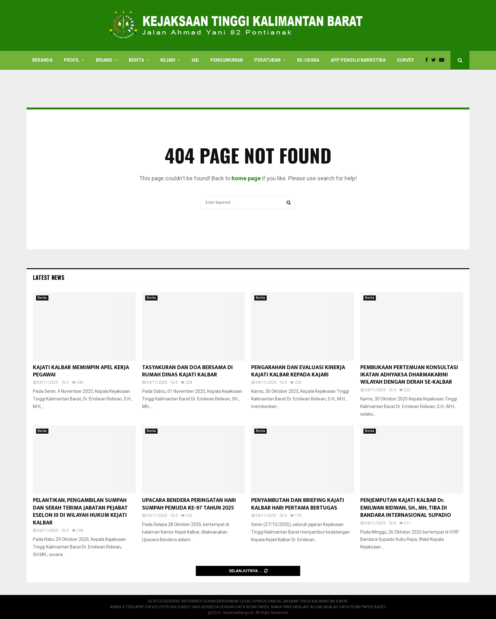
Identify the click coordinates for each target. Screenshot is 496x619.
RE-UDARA (308, 60)
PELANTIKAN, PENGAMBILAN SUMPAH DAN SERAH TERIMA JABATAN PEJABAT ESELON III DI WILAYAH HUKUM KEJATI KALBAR (80, 511)
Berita (136, 60)
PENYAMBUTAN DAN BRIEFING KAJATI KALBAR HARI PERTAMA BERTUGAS (297, 504)
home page (246, 178)
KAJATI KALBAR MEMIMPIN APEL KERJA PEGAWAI (81, 371)
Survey (405, 60)
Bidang (104, 60)
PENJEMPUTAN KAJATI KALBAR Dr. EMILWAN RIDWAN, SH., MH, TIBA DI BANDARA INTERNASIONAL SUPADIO (405, 508)
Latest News (48, 277)
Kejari (167, 60)
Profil (71, 60)
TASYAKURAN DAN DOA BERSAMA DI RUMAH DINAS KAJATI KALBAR (187, 371)
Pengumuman (226, 60)
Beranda (42, 60)
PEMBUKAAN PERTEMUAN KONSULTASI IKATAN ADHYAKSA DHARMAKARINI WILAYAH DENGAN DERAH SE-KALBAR (409, 375)
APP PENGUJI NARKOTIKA (358, 60)
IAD (195, 60)
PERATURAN (267, 60)
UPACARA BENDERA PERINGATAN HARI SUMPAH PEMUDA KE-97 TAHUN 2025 (189, 504)
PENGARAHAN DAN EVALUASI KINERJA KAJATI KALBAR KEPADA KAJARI (298, 371)
